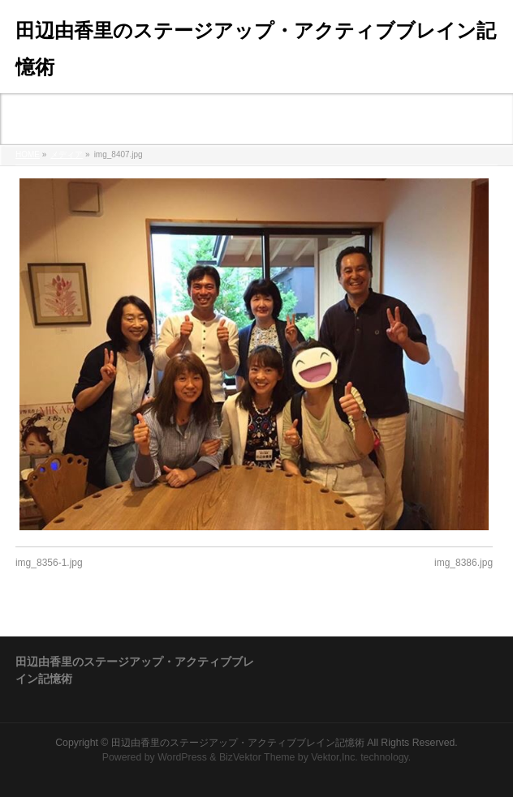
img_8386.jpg (463, 562)
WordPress (182, 757)
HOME (27, 154)
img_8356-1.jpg (49, 562)
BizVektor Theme (257, 757)
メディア (66, 154)
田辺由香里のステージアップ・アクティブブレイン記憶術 (237, 742)
